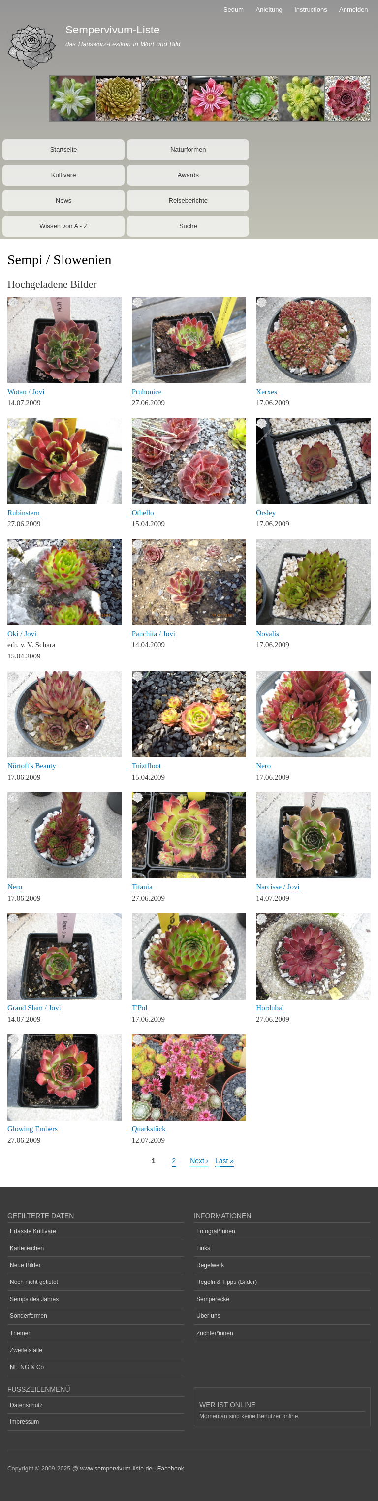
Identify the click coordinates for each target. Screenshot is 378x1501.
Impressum (24, 1421)
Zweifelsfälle (26, 1350)
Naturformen (188, 149)
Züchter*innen (214, 1333)
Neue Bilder (25, 1265)
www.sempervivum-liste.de (116, 1468)
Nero (263, 766)
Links (203, 1248)
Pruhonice (147, 392)
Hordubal (270, 1008)
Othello (143, 513)
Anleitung (269, 9)
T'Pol (140, 1008)
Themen (21, 1333)
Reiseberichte (188, 200)
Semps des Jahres (34, 1299)
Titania (142, 887)
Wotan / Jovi (25, 392)
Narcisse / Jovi (277, 887)
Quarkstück (149, 1129)
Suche (188, 226)
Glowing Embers (32, 1129)
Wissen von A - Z (63, 226)
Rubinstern (23, 513)
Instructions (310, 9)
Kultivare (63, 175)
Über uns (208, 1316)
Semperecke (212, 1299)
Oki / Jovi (21, 634)
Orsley (266, 513)
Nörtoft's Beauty (31, 766)
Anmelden (353, 9)
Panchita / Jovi (153, 634)
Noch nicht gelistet (34, 1282)
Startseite (63, 149)
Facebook (171, 1468)
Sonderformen (28, 1316)
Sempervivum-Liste (112, 30)
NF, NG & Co (27, 1367)
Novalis (267, 634)
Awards (188, 175)
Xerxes (266, 392)
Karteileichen (27, 1248)
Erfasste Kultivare (33, 1231)
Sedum (233, 9)
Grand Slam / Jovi (34, 1008)
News (64, 200)
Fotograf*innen (215, 1231)
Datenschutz (26, 1405)
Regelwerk (210, 1265)
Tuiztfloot (146, 766)
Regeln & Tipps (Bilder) (226, 1282)
